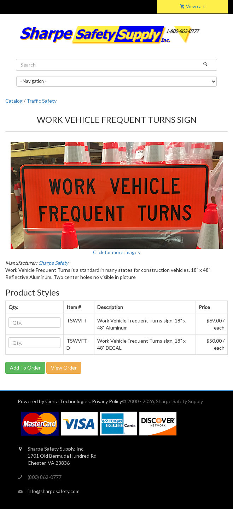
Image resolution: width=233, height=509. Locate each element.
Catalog (14, 101)
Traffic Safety (42, 101)
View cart (192, 6)
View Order (64, 368)
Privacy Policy (107, 401)
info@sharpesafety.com (54, 491)
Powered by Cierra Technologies (54, 401)
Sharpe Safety (53, 263)
